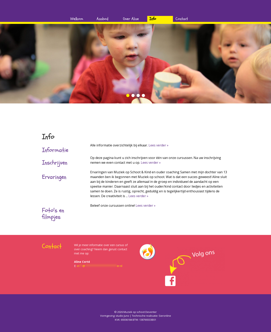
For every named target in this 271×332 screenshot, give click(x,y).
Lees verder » (158, 145)
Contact (182, 18)
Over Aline (131, 18)
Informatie (55, 150)
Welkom (76, 18)
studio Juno (122, 315)
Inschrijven (54, 163)
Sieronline (165, 315)
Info (152, 18)
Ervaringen (54, 177)
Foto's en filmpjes (53, 213)
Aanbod (102, 18)
